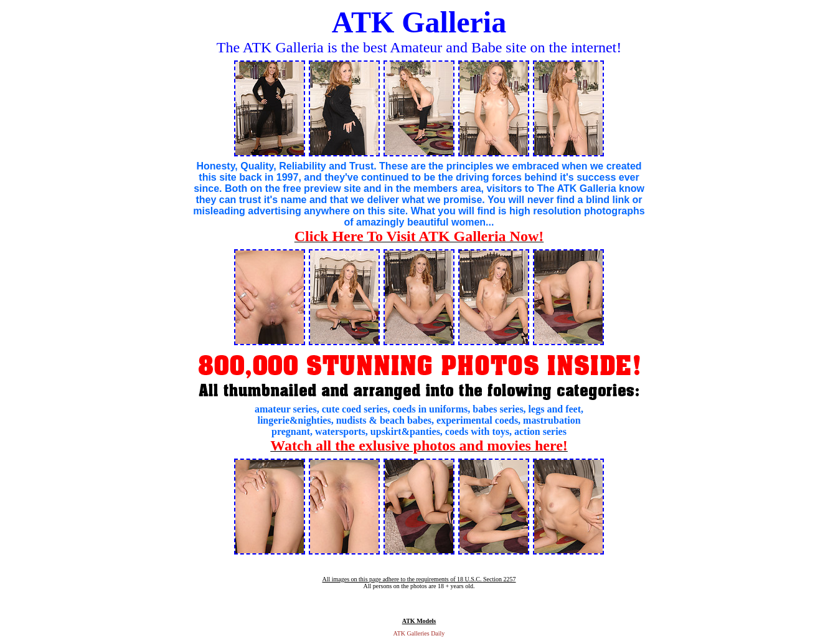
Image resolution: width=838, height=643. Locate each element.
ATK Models (419, 620)
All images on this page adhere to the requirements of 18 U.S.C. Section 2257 (419, 579)
